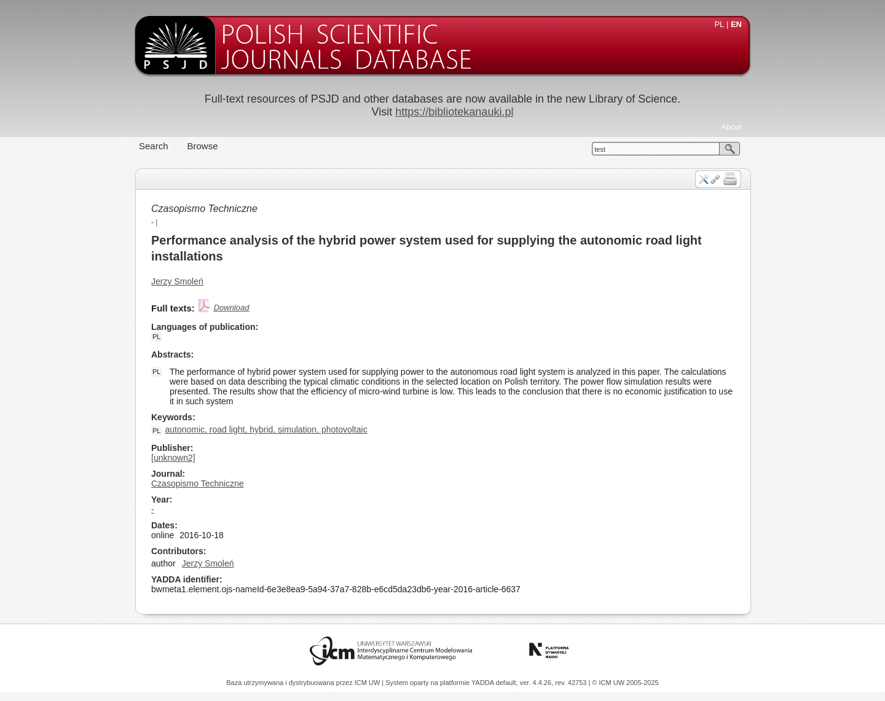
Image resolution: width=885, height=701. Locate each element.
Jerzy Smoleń (177, 281)
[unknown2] (173, 458)
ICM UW (368, 682)
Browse (202, 146)
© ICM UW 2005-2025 (625, 682)
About (731, 126)
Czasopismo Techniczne (204, 208)
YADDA (483, 682)
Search (153, 146)
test (599, 149)
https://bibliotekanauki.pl (454, 112)
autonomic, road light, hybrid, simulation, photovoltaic (266, 429)
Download (232, 307)
